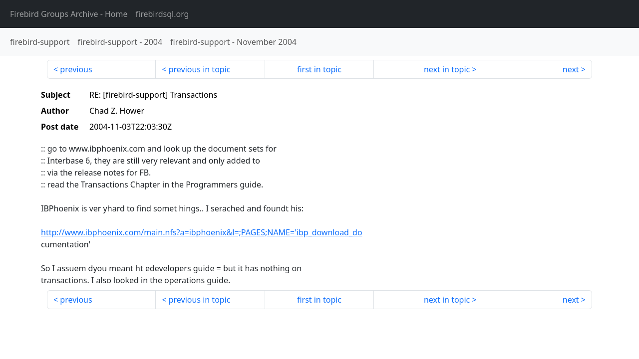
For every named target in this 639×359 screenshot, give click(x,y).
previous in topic (200, 69)
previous (76, 69)
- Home (69, 13)
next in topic (447, 69)
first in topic (319, 69)
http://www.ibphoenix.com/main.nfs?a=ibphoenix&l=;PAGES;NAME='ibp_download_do (201, 232)
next (571, 69)
